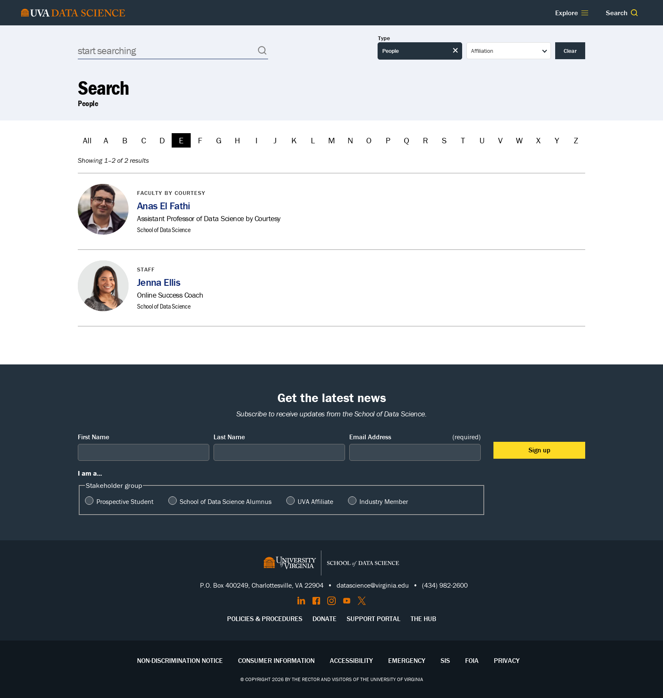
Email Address (415, 437)
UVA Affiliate (315, 501)
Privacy (507, 660)
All (87, 140)
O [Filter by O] (369, 140)
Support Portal (373, 618)
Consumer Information (276, 660)
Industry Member (383, 501)
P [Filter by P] (388, 140)
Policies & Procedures (264, 618)
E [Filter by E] (181, 140)
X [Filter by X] (538, 140)
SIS (445, 660)
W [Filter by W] (519, 140)
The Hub (423, 618)
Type (384, 38)
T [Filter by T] (463, 140)
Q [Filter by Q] (406, 140)
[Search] (173, 50)
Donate (324, 618)
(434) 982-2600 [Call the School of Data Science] (445, 585)
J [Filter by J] (275, 140)
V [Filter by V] (500, 140)
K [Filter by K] (294, 140)
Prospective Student (124, 501)
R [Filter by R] (425, 140)
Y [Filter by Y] (557, 140)
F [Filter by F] (200, 140)
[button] (634, 12)
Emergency (406, 660)
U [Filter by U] (482, 140)
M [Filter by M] (331, 140)
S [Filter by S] (444, 140)
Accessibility (351, 660)
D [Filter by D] (162, 140)
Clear (570, 51)
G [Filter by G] (219, 140)
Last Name (229, 436)
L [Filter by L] (313, 140)
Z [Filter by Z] (576, 140)
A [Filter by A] (106, 140)
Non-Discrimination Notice (180, 660)
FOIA (472, 660)
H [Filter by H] (237, 140)
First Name (93, 436)
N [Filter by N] (350, 140)
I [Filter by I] (256, 140)
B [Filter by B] (124, 140)
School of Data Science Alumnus (225, 501)
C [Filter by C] (143, 140)
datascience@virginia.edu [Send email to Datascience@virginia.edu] (373, 585)
